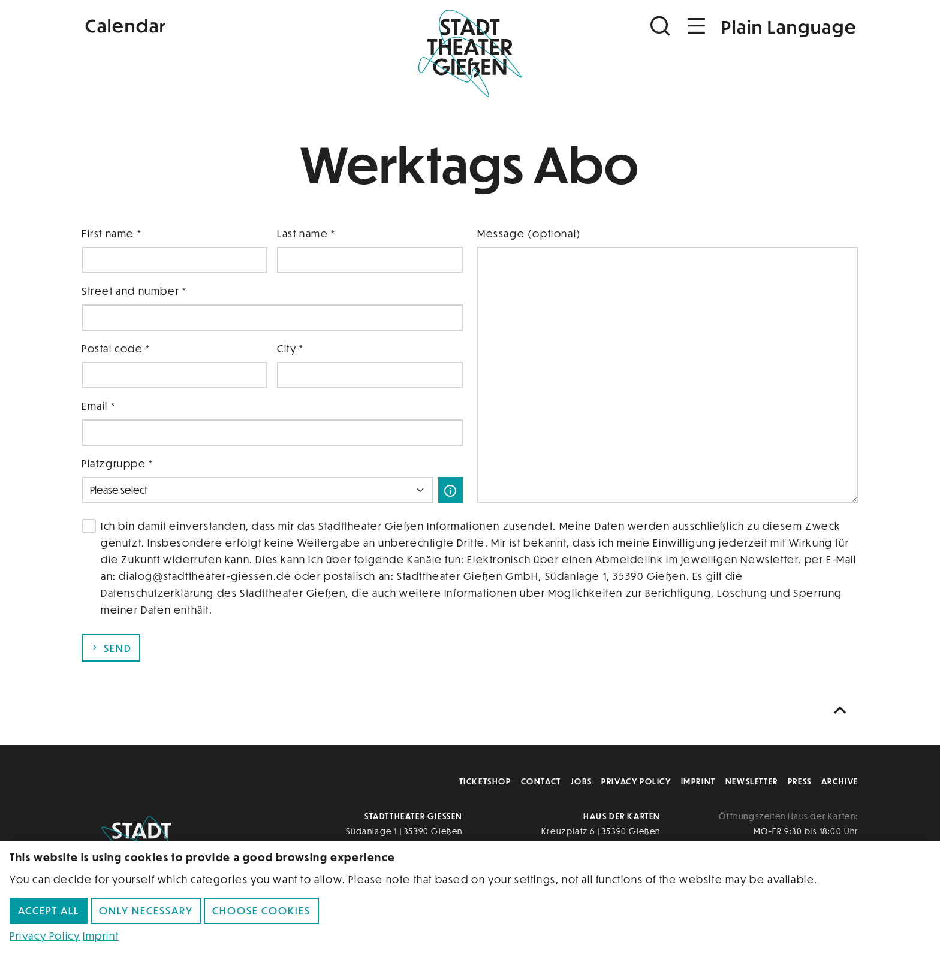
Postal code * (116, 348)
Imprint (698, 781)
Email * (98, 406)
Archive (839, 781)
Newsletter (751, 781)
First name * (111, 233)
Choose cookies (261, 910)
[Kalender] (211, 24)
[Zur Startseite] (470, 51)
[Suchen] (661, 26)
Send (111, 648)
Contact (541, 781)
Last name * (306, 233)
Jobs (581, 781)
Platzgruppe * (117, 463)
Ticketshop (485, 781)
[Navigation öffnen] (697, 26)
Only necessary (146, 910)
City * (290, 348)
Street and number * (134, 291)
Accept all (48, 910)
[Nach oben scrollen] (842, 710)
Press (800, 781)
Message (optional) (529, 233)
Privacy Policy (636, 781)
